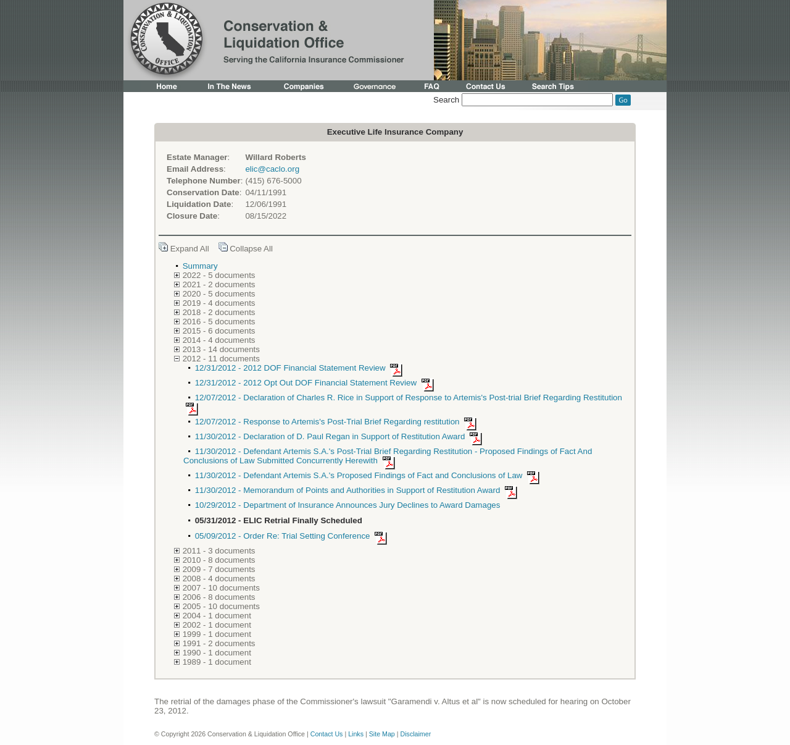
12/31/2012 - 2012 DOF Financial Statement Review (301, 367)
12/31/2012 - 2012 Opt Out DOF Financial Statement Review (316, 382)
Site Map (382, 734)
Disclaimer (415, 734)
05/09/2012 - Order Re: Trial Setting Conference (293, 536)
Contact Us (326, 734)
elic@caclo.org (272, 169)
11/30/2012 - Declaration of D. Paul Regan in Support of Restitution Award (340, 436)
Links (356, 734)
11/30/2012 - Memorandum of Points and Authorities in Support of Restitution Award (358, 490)
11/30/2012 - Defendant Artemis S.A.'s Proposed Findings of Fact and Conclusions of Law (369, 475)
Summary (200, 266)
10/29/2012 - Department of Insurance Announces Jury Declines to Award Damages (348, 505)
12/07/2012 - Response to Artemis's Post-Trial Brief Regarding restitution (338, 421)
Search (446, 99)
